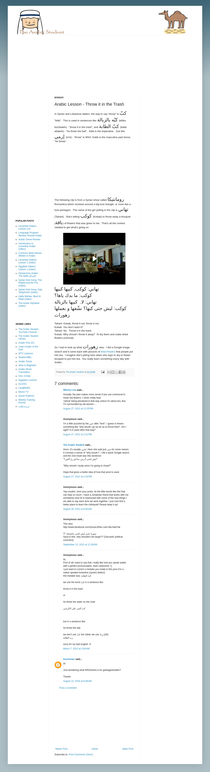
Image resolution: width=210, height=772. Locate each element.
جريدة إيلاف (24, 406)
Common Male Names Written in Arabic (30, 254)
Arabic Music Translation (25, 370)
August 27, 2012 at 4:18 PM (77, 476)
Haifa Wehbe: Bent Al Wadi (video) (29, 297)
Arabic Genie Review (29, 239)
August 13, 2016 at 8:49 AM (77, 681)
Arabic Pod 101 (26, 342)
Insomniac (69, 659)
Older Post (127, 749)
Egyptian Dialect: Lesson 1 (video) (27, 268)
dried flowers (108, 351)
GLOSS (22, 384)
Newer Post (61, 749)
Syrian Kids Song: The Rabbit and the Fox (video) (30, 283)
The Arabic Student (74, 445)
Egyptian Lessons (27, 380)
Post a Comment (68, 688)
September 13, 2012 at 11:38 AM (80, 544)
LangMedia (24, 387)
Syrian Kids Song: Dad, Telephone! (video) (30, 291)
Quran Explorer (26, 395)
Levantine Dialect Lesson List (27, 227)
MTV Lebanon (25, 353)
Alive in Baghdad (27, 365)
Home (95, 749)
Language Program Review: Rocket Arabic (30, 234)
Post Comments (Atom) (81, 754)
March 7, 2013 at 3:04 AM (76, 648)
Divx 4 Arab (24, 376)
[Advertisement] (82, 62)
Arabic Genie (25, 361)
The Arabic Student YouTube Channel (28, 330)
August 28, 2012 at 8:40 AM (77, 509)
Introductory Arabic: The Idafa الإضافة (28, 274)
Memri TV (23, 392)
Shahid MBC (25, 357)
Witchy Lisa (69, 390)
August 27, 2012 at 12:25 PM (78, 408)
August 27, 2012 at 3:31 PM (77, 434)
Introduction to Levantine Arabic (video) (27, 246)
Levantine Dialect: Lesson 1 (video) (27, 261)
